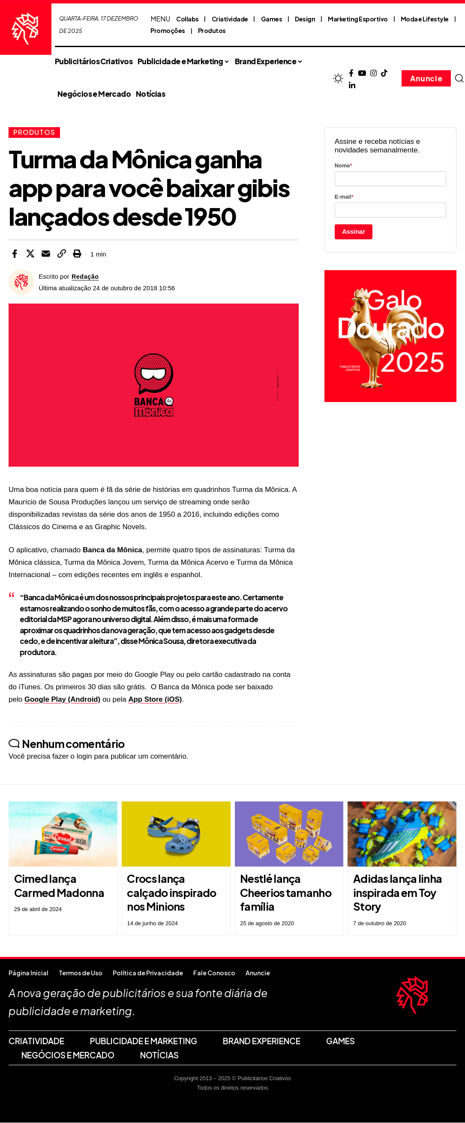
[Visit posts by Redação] (21, 282)
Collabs (187, 19)
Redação (86, 276)
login (84, 757)
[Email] (46, 254)
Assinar (353, 231)
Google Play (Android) (62, 699)
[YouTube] (362, 73)
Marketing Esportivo (358, 19)
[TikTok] (384, 73)
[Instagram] (373, 73)
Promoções (167, 30)
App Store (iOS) (156, 699)
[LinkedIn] (352, 86)
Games (271, 19)
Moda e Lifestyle (425, 19)
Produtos (212, 30)
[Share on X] (30, 254)
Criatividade (230, 19)
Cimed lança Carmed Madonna (59, 886)
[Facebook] (351, 73)
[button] (459, 78)
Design (305, 19)
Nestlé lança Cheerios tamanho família (285, 893)
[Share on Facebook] (15, 254)
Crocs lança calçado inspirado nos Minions (171, 893)
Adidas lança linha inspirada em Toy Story (397, 893)
